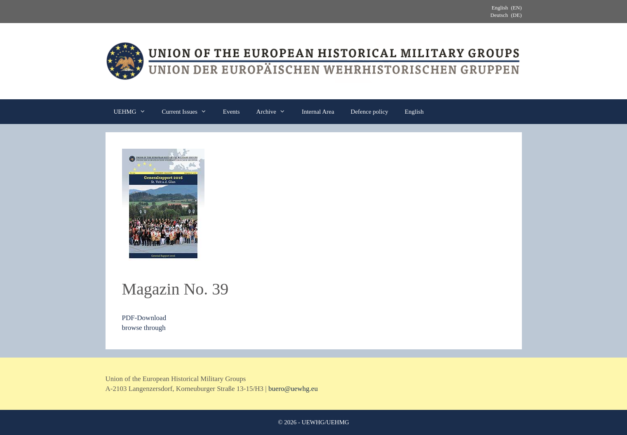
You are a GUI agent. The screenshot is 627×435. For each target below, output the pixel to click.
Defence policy (369, 111)
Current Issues (188, 111)
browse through (144, 328)
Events (231, 111)
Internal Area (318, 111)
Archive (275, 111)
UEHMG (134, 111)
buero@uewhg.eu (293, 389)
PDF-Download (144, 318)
